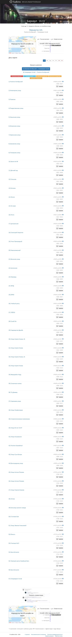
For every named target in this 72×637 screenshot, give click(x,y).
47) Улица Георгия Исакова (16, 490)
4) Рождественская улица (16, 108)
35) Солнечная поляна (15, 383)
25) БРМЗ (11, 294)
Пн (44, 60)
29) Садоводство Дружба (16, 330)
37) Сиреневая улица (15, 401)
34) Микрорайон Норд (15, 374)
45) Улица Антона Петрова (16, 472)
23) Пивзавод (12, 277)
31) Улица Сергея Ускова (16, 348)
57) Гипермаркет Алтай (15, 578)
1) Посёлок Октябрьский (16, 81)
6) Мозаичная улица (14, 126)
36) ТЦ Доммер (13, 392)
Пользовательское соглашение (38, 634)
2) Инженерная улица (15, 90)
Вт (47, 60)
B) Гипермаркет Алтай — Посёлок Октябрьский (36, 72)
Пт (56, 60)
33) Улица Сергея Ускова (16, 365)
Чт (53, 60)
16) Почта (11, 215)
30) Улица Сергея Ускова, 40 (17, 339)
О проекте (27, 634)
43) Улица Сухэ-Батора (15, 454)
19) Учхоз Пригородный (15, 241)
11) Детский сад (13, 170)
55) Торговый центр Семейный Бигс (19, 561)
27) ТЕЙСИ (12, 312)
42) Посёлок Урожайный (15, 445)
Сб (59, 60)
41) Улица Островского (15, 436)
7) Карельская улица (14, 135)
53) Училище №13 (14, 543)
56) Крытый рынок (14, 570)
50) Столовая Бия (14, 516)
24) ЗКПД (11, 286)
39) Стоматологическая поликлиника (19, 419)
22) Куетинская (13, 268)
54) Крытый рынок (14, 552)
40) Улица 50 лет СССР (15, 428)
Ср (50, 60)
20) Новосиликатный (14, 250)
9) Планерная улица (14, 152)
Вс (62, 60)
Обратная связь (59, 636)
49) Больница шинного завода (17, 507)
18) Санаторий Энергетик (16, 232)
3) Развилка (12, 99)
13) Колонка (12, 188)
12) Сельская (12, 179)
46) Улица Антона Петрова (16, 481)
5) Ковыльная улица (14, 117)
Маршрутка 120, (36, 30)
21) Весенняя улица (14, 259)
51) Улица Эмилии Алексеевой (17, 525)
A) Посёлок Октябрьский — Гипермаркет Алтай (36, 68)
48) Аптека (12, 499)
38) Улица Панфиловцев (16, 410)
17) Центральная (13, 223)
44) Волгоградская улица (16, 463)
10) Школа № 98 (13, 161)
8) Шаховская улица (14, 144)
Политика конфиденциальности (55, 634)
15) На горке (12, 206)
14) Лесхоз (12, 197)
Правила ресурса (49, 636)
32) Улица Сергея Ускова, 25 (17, 357)
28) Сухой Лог (12, 321)
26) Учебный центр (14, 303)
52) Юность (12, 534)
